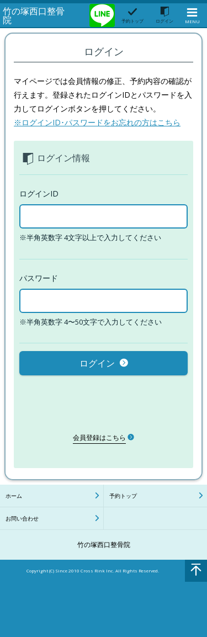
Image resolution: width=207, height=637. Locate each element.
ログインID (39, 193)
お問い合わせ (22, 518)
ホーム (14, 496)
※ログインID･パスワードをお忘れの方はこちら (97, 122)
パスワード (38, 278)
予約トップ (123, 496)
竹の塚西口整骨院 (34, 15)
